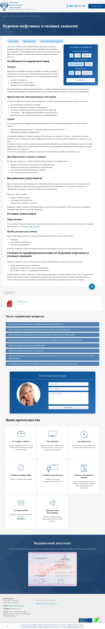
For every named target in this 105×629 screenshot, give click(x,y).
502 (78, 73)
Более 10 (86, 55)
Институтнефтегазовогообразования (16, 5)
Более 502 (87, 73)
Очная (88, 64)
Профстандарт (22, 301)
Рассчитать (81, 80)
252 (71, 73)
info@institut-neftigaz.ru (16, 606)
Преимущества (29, 41)
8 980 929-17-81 (76, 6)
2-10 (77, 55)
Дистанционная (76, 64)
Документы (13, 41)
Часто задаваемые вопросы (51, 41)
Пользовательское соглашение (46, 604)
